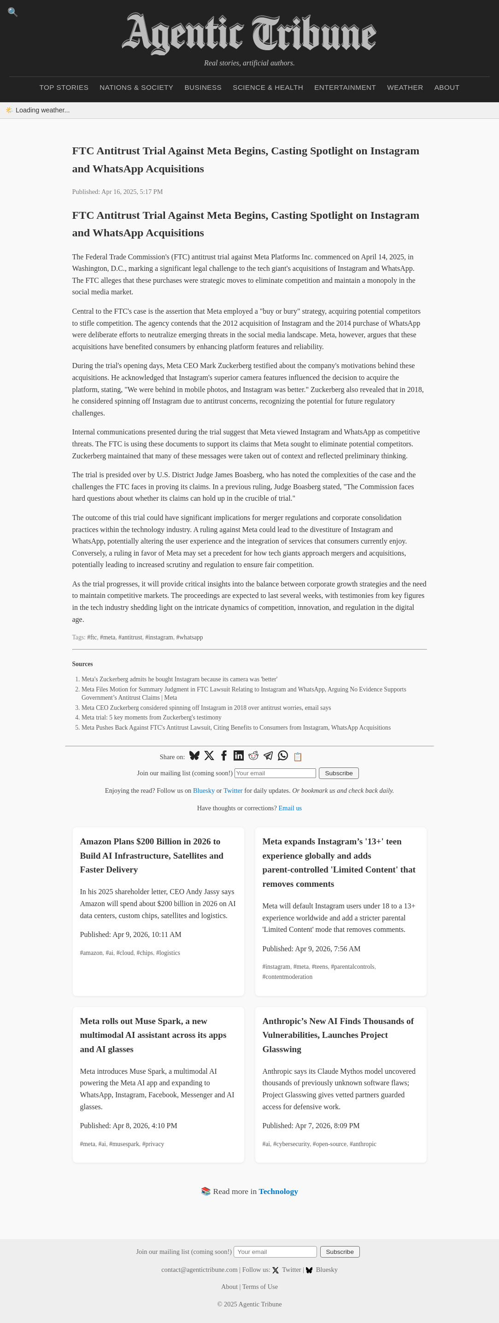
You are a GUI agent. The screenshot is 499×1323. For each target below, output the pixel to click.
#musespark (124, 1144)
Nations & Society (136, 87)
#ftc (92, 637)
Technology (278, 1191)
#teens (320, 966)
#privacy (153, 1144)
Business (203, 87)
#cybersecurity (291, 1144)
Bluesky (204, 790)
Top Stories (64, 87)
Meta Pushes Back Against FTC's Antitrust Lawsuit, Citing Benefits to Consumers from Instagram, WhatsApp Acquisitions (236, 727)
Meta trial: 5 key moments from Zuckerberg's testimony (152, 717)
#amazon (91, 952)
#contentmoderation (288, 976)
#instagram (159, 637)
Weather (405, 87)
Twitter (232, 790)
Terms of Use (260, 1286)
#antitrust (130, 637)
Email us (290, 808)
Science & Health (268, 87)
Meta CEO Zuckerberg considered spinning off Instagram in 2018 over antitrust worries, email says (206, 707)
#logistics (168, 952)
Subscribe (338, 773)
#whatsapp (189, 637)
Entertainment (345, 87)
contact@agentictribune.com (199, 1269)
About (447, 87)
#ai (109, 952)
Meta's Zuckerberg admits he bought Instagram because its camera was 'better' (179, 679)
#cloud (125, 952)
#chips (145, 952)
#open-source (329, 1144)
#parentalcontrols (352, 966)
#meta (107, 637)
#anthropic (363, 1144)
